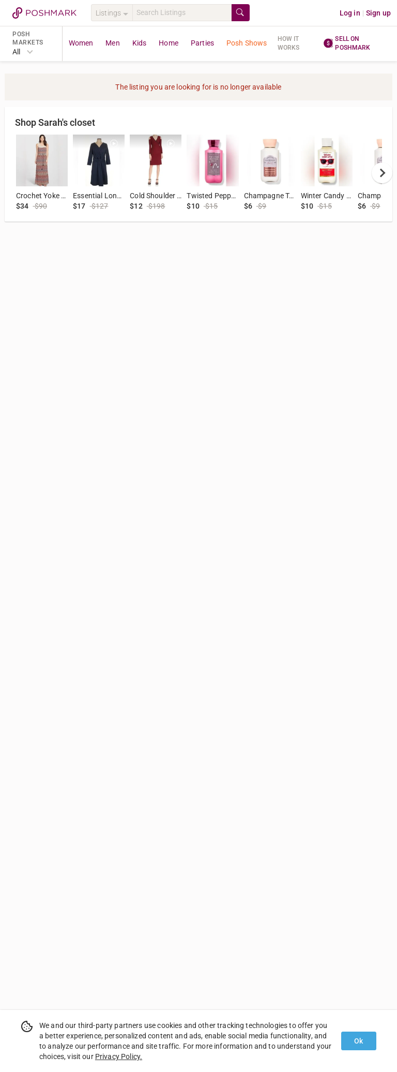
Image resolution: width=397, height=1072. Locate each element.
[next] (382, 173)
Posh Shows (246, 43)
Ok (358, 1041)
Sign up (378, 13)
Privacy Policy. (118, 1056)
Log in (350, 13)
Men (112, 43)
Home (168, 43)
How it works (289, 43)
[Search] (182, 12)
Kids (139, 43)
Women (81, 43)
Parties (202, 43)
